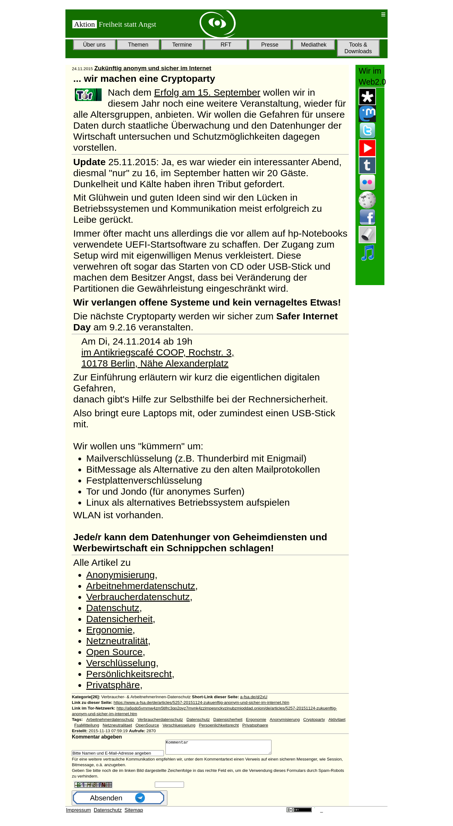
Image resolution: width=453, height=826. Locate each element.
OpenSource (147, 725)
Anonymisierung (120, 574)
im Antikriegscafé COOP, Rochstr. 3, (157, 352)
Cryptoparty (314, 719)
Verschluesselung (179, 725)
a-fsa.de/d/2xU (253, 696)
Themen (138, 45)
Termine (182, 45)
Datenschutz (112, 607)
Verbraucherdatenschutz (138, 596)
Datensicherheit (119, 618)
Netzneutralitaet (117, 725)
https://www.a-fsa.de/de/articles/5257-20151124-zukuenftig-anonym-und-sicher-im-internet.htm (201, 702)
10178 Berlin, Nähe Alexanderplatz (154, 363)
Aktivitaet (336, 719)
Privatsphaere (255, 725)
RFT (226, 45)
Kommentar (224, 748)
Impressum (78, 813)
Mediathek (314, 45)
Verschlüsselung (121, 662)
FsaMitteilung (86, 725)
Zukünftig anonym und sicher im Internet (152, 68)
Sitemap (134, 813)
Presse (269, 45)
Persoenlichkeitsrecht (219, 725)
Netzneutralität (117, 640)
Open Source (114, 651)
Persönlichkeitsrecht (129, 673)
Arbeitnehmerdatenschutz (140, 585)
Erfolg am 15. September (207, 92)
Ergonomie (109, 629)
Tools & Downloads (358, 48)
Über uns (94, 45)
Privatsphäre (113, 684)
